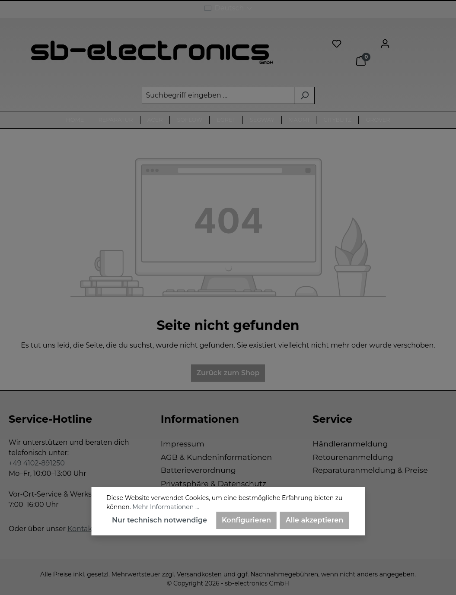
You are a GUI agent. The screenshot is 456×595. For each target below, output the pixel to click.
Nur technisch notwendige (159, 520)
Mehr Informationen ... (165, 507)
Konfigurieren (246, 520)
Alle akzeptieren (314, 520)
